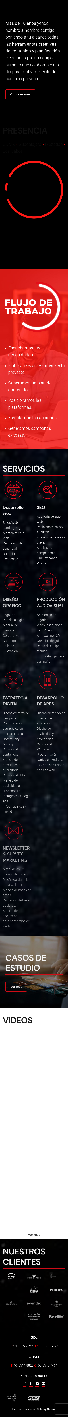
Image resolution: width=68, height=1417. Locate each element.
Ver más (16, 986)
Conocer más (20, 94)
